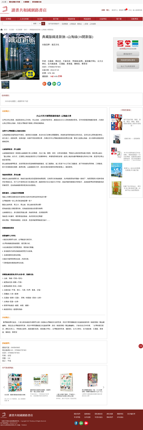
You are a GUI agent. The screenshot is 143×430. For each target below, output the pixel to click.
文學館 (8, 19)
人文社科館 (24, 19)
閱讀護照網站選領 (128, 60)
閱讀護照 (87, 19)
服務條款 (87, 414)
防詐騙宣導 (131, 414)
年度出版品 (99, 417)
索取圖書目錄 (36, 2)
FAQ (130, 10)
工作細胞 (93, 24)
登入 (107, 10)
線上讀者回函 (137, 10)
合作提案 (87, 417)
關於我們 (77, 414)
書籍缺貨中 (127, 54)
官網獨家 (65, 24)
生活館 (40, 19)
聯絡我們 (110, 417)
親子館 (55, 19)
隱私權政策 (99, 414)
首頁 (5, 29)
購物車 (121, 10)
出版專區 (103, 19)
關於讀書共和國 (14, 2)
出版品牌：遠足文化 (50, 45)
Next (103, 387)
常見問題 (77, 417)
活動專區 (134, 19)
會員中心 (115, 10)
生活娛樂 (19, 29)
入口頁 (4, 2)
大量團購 (26, 2)
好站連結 (120, 417)
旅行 (25, 29)
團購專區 (120, 414)
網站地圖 (110, 414)
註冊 (103, 10)
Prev (4, 387)
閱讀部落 (71, 19)
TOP (140, 346)
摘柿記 (79, 24)
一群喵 (85, 24)
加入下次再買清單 (128, 66)
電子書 (119, 19)
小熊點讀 (73, 24)
